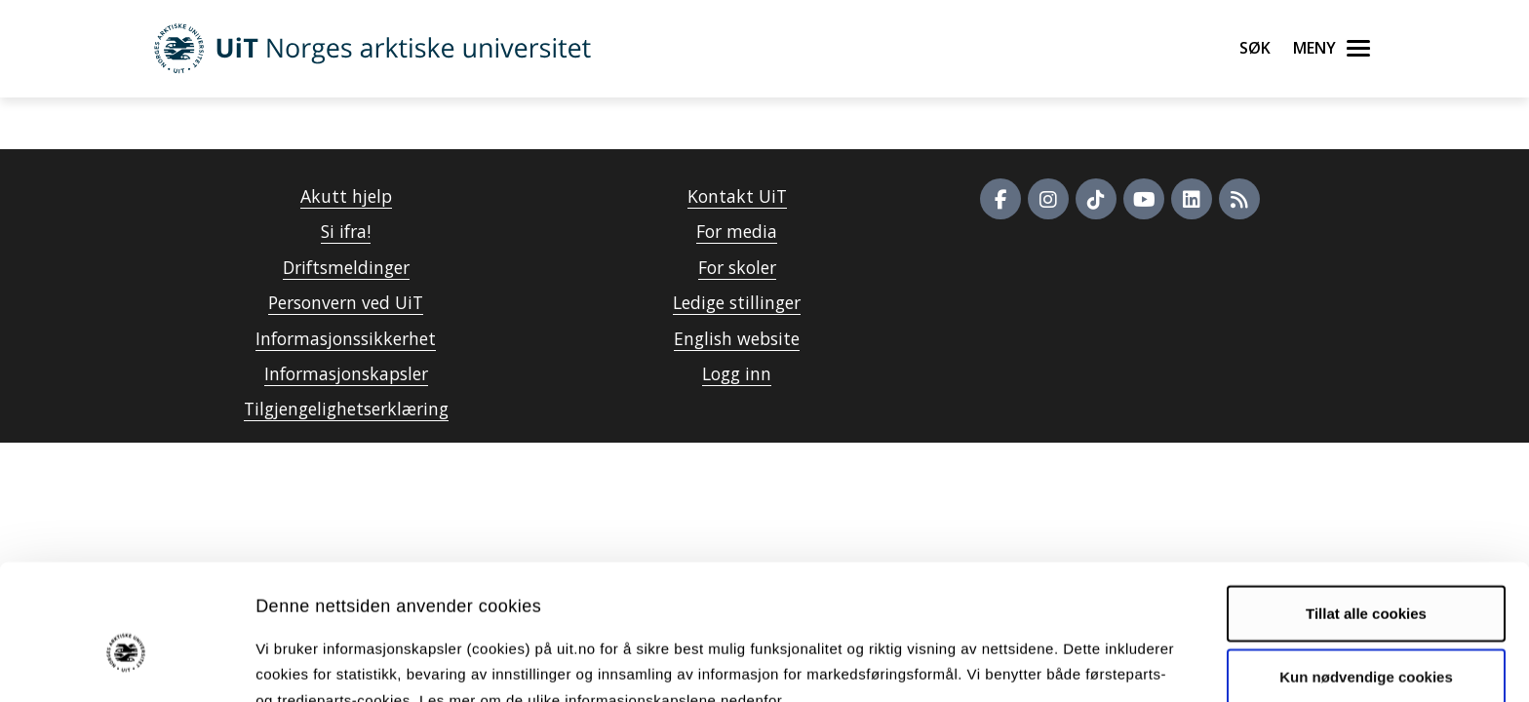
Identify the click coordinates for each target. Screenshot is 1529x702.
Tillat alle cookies (1366, 513)
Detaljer (1038, 663)
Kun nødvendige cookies (1366, 576)
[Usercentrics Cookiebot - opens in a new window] (126, 664)
